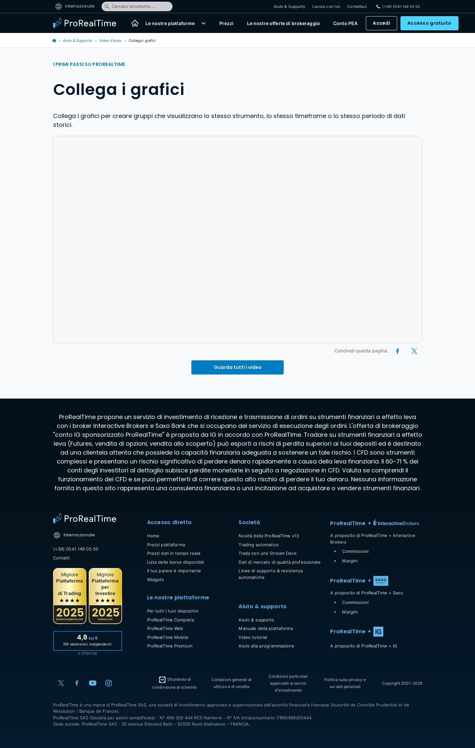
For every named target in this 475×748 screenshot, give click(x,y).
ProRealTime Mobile (167, 637)
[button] (203, 23)
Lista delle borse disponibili (175, 562)
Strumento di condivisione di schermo (174, 683)
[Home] (134, 23)
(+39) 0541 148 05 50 (76, 549)
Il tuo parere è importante (174, 570)
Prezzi (226, 23)
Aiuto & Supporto (289, 6)
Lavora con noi (326, 6)
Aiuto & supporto (256, 619)
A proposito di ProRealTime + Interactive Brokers (372, 539)
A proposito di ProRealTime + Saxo (366, 592)
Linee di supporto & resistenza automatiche (270, 574)
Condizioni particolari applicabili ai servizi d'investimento (288, 683)
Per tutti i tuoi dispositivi (173, 610)
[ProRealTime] (88, 23)
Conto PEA (345, 23)
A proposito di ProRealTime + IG (363, 645)
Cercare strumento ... (130, 6)
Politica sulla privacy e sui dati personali (345, 683)
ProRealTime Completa (170, 619)
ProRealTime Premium (169, 645)
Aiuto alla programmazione (266, 645)
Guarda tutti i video (238, 367)
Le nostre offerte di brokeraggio (283, 23)
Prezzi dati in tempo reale (174, 553)
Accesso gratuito (429, 23)
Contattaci (357, 6)
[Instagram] (108, 683)
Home (153, 535)
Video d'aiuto (110, 40)
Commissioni (355, 551)
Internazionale (75, 6)
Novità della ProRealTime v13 (268, 535)
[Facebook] (398, 350)
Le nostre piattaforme (170, 23)
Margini (350, 560)
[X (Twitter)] (414, 350)
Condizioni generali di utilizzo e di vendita (231, 683)
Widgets (155, 579)
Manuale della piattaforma (265, 628)
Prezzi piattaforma (166, 544)
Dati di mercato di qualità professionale (279, 562)
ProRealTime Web (165, 628)
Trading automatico (258, 544)
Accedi (381, 23)
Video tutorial (252, 637)
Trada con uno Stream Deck (267, 553)
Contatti (61, 557)
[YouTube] (93, 683)
